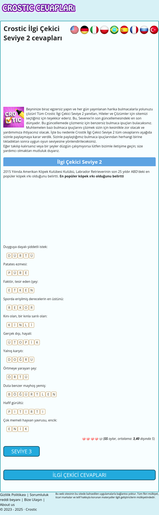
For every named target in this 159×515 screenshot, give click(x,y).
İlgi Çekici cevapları (79, 474)
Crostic (31, 509)
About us (7, 504)
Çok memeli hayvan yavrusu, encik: (30, 420)
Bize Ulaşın (33, 499)
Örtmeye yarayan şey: (20, 368)
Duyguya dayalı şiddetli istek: (25, 246)
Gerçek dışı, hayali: (17, 333)
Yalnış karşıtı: (13, 351)
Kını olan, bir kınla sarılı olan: (25, 316)
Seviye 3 (21, 451)
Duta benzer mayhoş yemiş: (24, 385)
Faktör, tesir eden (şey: (20, 281)
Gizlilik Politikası (13, 494)
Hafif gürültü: (13, 403)
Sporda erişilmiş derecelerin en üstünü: (33, 299)
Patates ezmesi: (15, 264)
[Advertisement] (79, 74)
